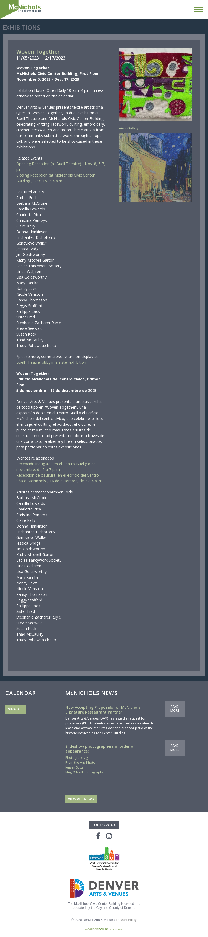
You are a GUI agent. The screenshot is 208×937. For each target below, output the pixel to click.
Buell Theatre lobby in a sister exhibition (51, 362)
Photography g (76, 757)
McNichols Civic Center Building (21, 9)
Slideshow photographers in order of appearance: (100, 749)
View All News (81, 799)
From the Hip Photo (80, 762)
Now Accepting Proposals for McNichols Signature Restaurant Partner (102, 710)
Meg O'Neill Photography (84, 772)
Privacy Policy (126, 920)
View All (16, 709)
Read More (174, 708)
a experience (104, 929)
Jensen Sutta (74, 767)
